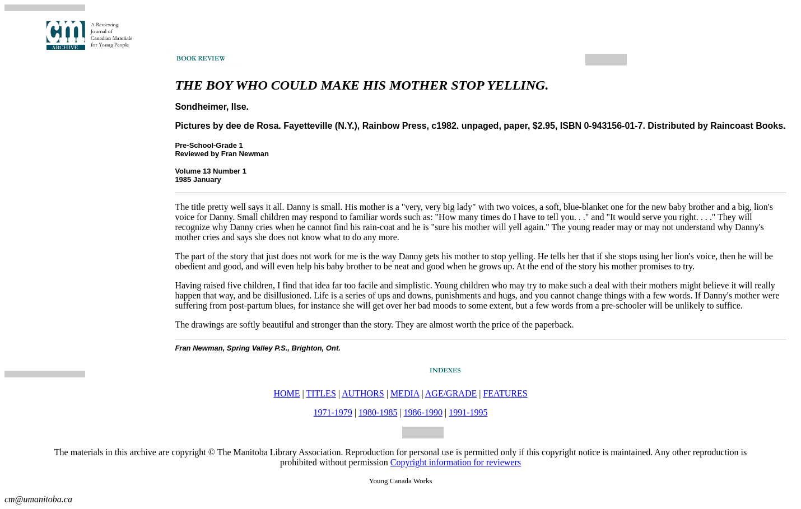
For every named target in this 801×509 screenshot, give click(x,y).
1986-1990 (423, 412)
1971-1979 (333, 412)
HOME (286, 393)
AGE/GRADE (451, 393)
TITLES (321, 393)
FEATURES (505, 393)
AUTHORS (363, 393)
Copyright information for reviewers (455, 462)
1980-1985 (377, 412)
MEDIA (405, 393)
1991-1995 (468, 412)
